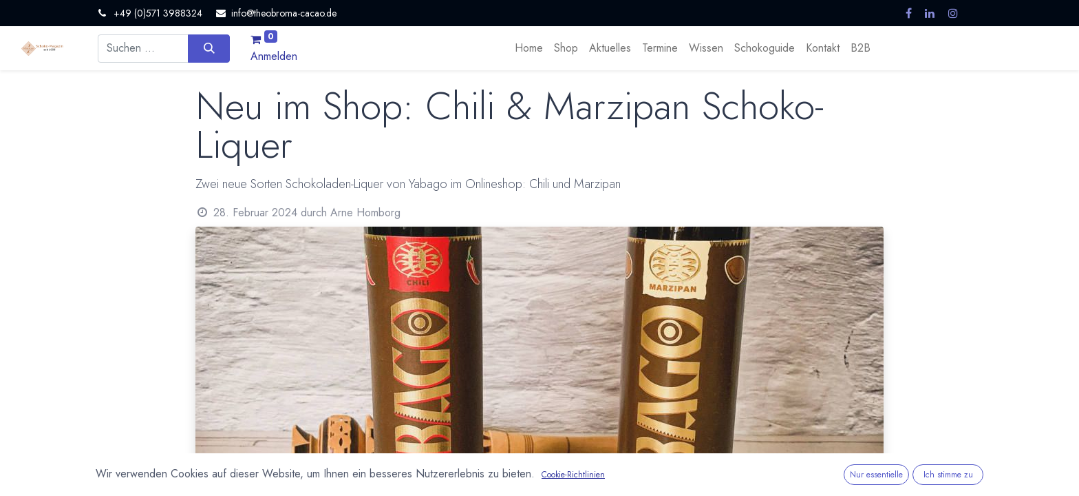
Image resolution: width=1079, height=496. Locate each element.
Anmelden (273, 56)
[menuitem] (528, 48)
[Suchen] (209, 48)
